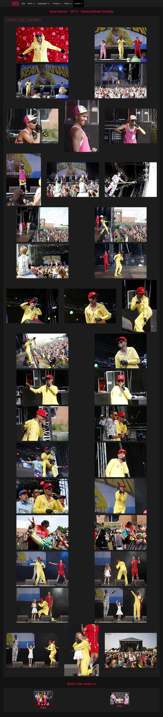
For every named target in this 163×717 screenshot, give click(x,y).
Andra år (22, 20)
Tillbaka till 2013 (11, 20)
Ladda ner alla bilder (33, 20)
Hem (23, 3)
